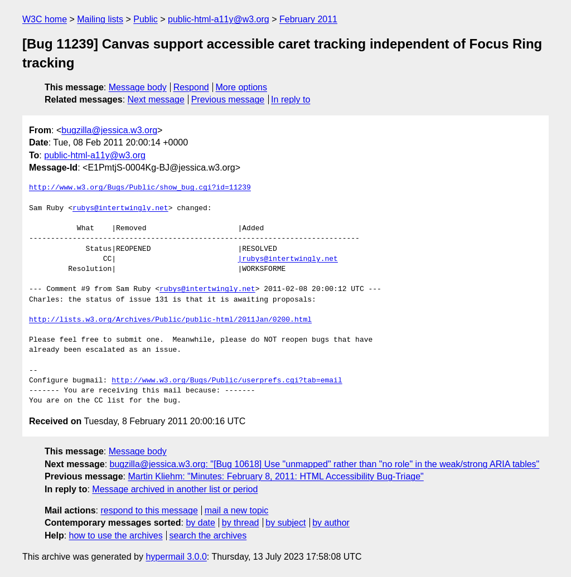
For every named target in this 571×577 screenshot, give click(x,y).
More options (242, 87)
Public (145, 19)
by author (331, 522)
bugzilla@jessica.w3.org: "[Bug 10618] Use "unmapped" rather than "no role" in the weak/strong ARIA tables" (325, 464)
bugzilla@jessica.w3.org (109, 130)
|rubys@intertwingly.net (287, 259)
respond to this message (148, 510)
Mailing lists (100, 19)
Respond (191, 87)
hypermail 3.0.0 (176, 556)
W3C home (44, 19)
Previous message (228, 99)
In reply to (290, 99)
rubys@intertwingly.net (120, 208)
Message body (138, 87)
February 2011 (308, 19)
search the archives (208, 535)
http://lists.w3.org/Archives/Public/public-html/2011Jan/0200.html (170, 320)
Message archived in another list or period (175, 489)
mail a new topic (237, 510)
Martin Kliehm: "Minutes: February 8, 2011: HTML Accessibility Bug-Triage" (275, 476)
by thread (240, 522)
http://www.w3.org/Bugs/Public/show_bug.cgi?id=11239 (140, 188)
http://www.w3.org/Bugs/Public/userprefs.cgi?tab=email (227, 381)
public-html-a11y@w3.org (218, 19)
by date (200, 522)
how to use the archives (116, 535)
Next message (156, 99)
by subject (285, 522)
